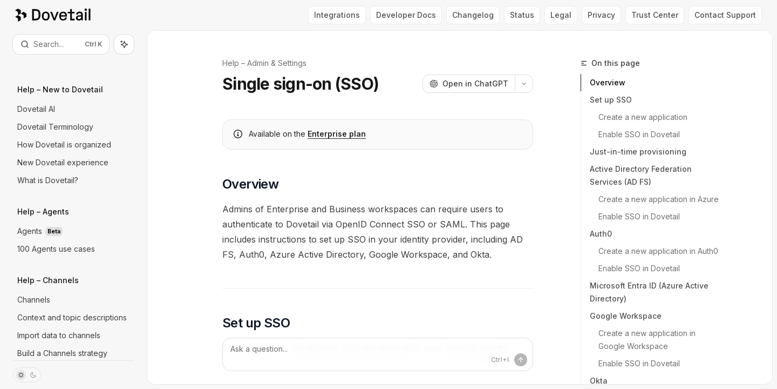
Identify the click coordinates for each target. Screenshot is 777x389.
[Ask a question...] (378, 354)
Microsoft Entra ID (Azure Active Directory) (649, 292)
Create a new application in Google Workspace (648, 339)
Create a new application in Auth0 (658, 251)
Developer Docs (406, 14)
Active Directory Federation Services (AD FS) (641, 175)
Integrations (337, 14)
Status (522, 14)
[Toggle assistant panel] (124, 44)
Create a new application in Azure (658, 199)
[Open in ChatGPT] (468, 84)
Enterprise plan (337, 133)
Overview (607, 82)
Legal (560, 14)
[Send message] (520, 359)
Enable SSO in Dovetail (639, 134)
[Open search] (61, 44)
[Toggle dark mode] (27, 375)
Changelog (473, 14)
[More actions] (524, 84)
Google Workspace (626, 315)
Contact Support (725, 14)
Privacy (601, 14)
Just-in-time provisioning (638, 151)
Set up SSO (611, 99)
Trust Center (654, 14)
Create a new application (642, 117)
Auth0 (601, 233)
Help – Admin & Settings (264, 63)
